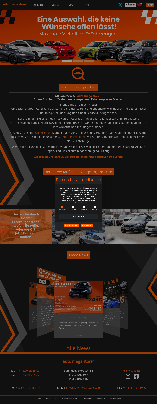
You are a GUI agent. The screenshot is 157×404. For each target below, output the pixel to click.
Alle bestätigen (87, 225)
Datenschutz (78, 202)
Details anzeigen (78, 216)
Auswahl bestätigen (71, 225)
